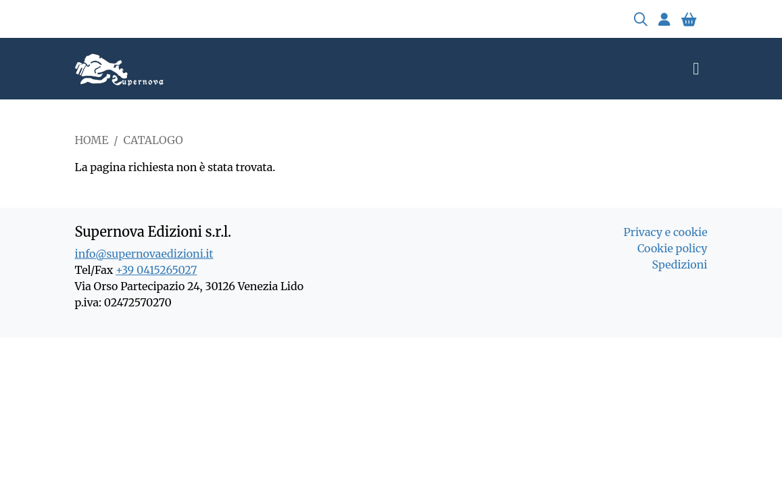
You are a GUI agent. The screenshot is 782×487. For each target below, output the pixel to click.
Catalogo (153, 140)
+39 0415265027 (156, 270)
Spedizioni (680, 264)
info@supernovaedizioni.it (144, 253)
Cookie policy (672, 248)
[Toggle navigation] (696, 69)
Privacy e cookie (665, 232)
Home (92, 140)
